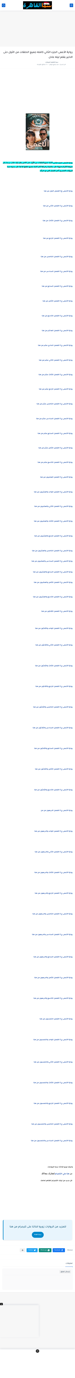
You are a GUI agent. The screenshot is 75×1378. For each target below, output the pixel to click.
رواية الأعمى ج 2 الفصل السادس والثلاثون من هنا (53, 728)
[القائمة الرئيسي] (71, 5)
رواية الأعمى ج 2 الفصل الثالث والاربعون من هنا (53, 873)
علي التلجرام (60, 1174)
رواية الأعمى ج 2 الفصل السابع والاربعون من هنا (53, 957)
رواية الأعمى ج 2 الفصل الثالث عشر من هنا (56, 375)
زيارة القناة (37, 1234)
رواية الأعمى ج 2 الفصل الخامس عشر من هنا (55, 404)
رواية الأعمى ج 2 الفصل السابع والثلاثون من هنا (53, 749)
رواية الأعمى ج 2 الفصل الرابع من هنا (58, 238)
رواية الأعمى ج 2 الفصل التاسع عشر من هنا (55, 462)
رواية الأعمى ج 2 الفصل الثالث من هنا (58, 221)
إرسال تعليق (65, 1272)
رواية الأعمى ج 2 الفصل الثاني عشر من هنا (56, 360)
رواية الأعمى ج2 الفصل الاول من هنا (58, 191)
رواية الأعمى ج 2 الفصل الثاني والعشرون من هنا (53, 506)
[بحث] (3, 5)
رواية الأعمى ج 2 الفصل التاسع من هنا (57, 316)
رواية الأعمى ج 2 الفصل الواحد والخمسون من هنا (53, 1040)
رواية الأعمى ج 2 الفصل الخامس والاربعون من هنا (52, 914)
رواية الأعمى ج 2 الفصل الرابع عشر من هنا (56, 389)
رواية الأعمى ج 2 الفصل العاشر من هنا (57, 331)
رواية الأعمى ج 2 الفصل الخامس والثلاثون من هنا (53, 707)
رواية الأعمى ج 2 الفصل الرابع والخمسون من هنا (53, 1104)
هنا (67, 1174)
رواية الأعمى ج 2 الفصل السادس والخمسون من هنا (52, 1141)
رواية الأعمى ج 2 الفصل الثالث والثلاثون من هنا (54, 666)
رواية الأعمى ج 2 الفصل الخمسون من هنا (56, 1019)
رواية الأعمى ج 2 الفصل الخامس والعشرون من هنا (52, 551)
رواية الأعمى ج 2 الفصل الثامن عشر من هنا (55, 448)
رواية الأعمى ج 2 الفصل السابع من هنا (57, 286)
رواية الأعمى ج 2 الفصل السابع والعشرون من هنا (53, 572)
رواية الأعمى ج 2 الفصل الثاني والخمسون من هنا (53, 1062)
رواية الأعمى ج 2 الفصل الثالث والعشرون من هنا (53, 521)
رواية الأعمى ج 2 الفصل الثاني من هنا (58, 206)
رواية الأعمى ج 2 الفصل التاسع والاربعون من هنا (53, 998)
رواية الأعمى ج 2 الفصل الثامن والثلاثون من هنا (54, 769)
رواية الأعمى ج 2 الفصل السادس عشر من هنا (54, 419)
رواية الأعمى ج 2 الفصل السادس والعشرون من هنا (52, 561)
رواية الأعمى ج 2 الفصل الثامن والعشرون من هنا (53, 583)
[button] (59, 1250)
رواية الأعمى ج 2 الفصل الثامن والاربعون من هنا (53, 978)
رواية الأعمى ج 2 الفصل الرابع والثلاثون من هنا (54, 687)
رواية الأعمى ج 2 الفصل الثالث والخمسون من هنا (53, 1083)
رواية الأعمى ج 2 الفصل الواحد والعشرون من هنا (53, 492)
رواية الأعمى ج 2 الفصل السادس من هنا (56, 272)
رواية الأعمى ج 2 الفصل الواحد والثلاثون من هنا (54, 628)
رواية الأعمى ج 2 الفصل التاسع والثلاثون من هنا (53, 790)
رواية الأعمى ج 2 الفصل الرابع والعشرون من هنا (53, 536)
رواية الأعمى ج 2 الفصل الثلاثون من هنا (57, 611)
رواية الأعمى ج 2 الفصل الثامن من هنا (58, 301)
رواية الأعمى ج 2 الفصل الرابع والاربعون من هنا (54, 893)
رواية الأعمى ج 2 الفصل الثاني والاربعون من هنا (54, 852)
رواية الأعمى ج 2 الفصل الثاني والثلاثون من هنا (54, 645)
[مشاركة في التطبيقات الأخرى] (22, 1250)
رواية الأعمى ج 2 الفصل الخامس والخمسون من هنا (52, 1124)
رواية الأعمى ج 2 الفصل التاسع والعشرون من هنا (53, 597)
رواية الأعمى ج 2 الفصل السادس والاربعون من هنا (52, 935)
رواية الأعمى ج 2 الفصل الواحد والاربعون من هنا (53, 831)
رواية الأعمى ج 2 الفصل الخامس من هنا (57, 257)
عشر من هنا (55, 346)
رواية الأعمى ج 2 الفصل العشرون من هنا (56, 477)
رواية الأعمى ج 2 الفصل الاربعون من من (56, 811)
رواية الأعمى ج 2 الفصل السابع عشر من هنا (55, 434)
